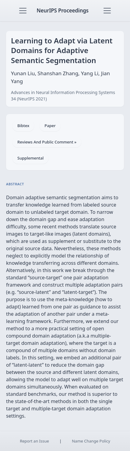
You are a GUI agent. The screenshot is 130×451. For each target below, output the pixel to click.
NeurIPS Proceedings (63, 10)
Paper (49, 125)
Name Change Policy (91, 441)
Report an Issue (34, 441)
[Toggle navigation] (23, 11)
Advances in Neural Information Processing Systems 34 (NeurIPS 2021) (63, 95)
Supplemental (30, 158)
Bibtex (23, 125)
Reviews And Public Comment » (46, 142)
